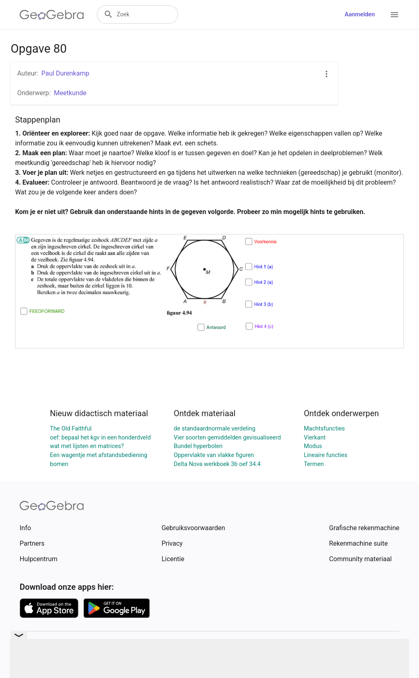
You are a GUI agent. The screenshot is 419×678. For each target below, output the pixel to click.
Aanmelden (360, 14)
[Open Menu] (394, 15)
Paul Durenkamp (65, 73)
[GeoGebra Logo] (52, 15)
